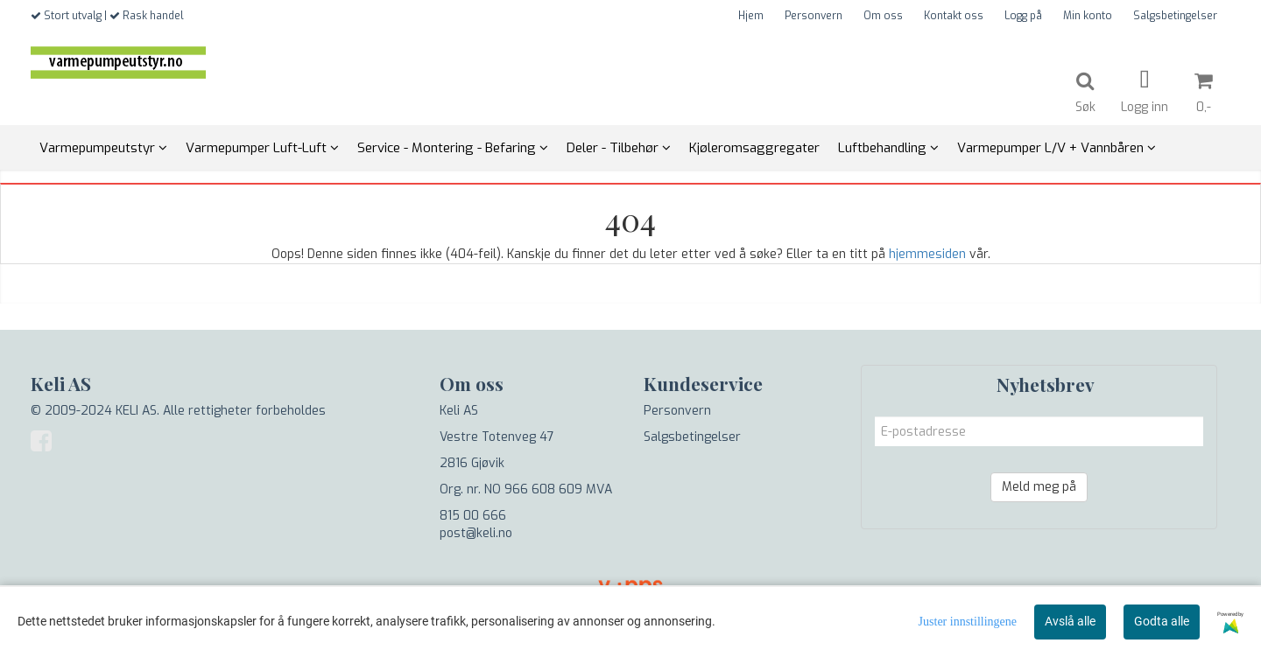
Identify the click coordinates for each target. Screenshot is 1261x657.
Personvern (813, 16)
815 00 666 (473, 515)
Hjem (751, 16)
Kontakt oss (953, 16)
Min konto (1087, 16)
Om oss (883, 16)
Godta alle (1161, 621)
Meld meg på (1039, 487)
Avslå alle (1070, 621)
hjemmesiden (927, 254)
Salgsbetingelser (1175, 16)
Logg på (1023, 16)
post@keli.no (476, 533)
